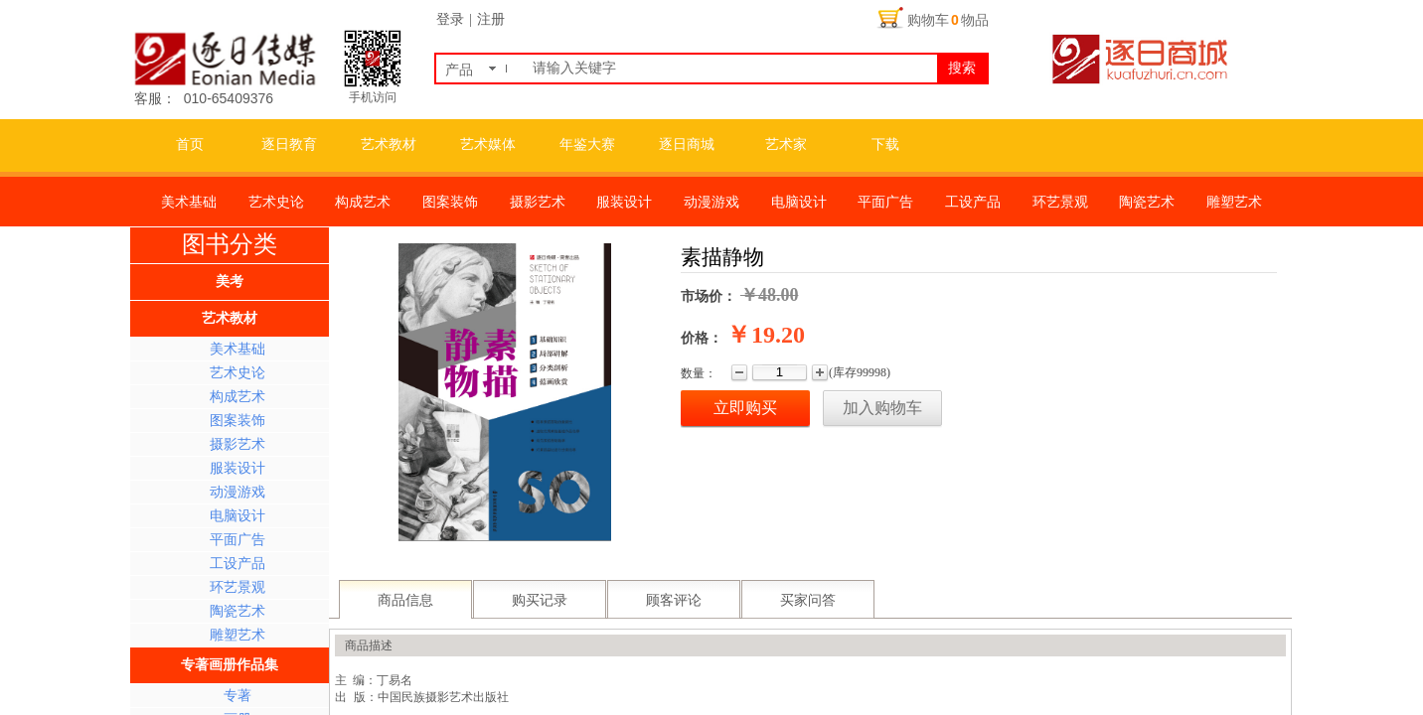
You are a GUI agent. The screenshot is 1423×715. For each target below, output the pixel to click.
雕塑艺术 (237, 635)
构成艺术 (237, 396)
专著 (237, 695)
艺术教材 (388, 144)
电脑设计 (237, 515)
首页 (190, 144)
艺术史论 (237, 372)
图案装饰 (237, 420)
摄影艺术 (237, 444)
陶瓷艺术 (237, 611)
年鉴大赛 (587, 144)
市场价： (708, 296)
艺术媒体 (488, 144)
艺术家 (786, 144)
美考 (229, 281)
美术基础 (237, 349)
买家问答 (808, 600)
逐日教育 (289, 144)
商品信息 (405, 600)
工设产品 (237, 563)
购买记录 (539, 600)
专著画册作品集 (229, 664)
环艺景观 (237, 587)
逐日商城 (686, 144)
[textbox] (731, 68)
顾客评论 (674, 600)
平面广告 (237, 539)
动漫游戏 (237, 492)
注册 (491, 19)
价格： (701, 338)
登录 (450, 19)
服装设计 (237, 468)
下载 (885, 144)
